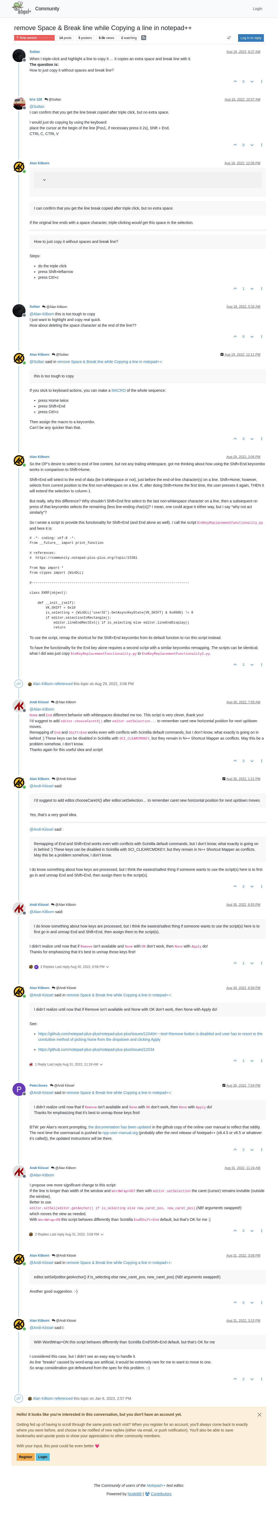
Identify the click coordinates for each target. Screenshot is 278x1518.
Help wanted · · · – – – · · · (34, 38)
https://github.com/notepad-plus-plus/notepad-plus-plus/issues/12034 (96, 1049)
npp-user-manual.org (120, 1133)
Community (47, 8)
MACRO (119, 390)
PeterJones (39, 1085)
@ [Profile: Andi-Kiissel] (41, 786)
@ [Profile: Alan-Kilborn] (42, 314)
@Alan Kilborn (54, 307)
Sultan (35, 52)
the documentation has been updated (120, 1127)
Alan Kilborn (39, 163)
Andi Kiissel (39, 702)
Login (42, 1457)
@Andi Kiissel (64, 779)
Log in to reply (251, 38)
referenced (64, 684)
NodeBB (135, 1494)
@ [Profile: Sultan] (37, 106)
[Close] (259, 1414)
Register (25, 1457)
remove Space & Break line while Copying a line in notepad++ (109, 362)
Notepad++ (156, 1485)
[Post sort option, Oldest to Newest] (229, 38)
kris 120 (36, 99)
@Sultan (53, 99)
